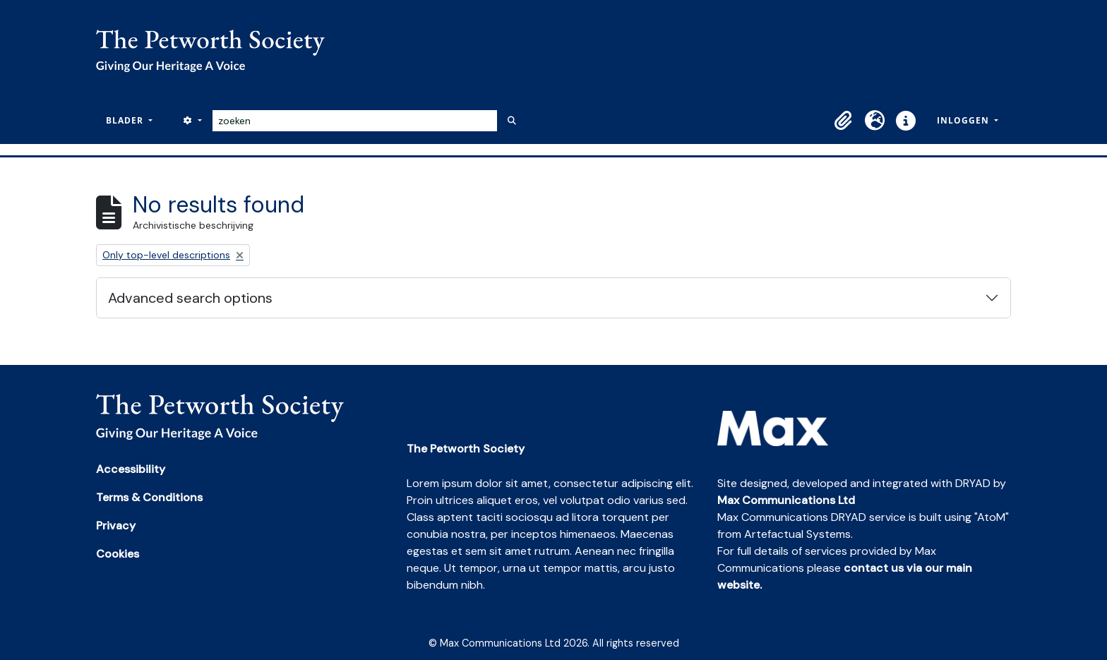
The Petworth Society (466, 448)
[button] (843, 120)
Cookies (117, 553)
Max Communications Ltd (786, 500)
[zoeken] (354, 121)
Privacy (116, 525)
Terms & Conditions (149, 497)
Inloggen (964, 120)
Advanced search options (190, 298)
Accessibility (130, 469)
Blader (126, 120)
